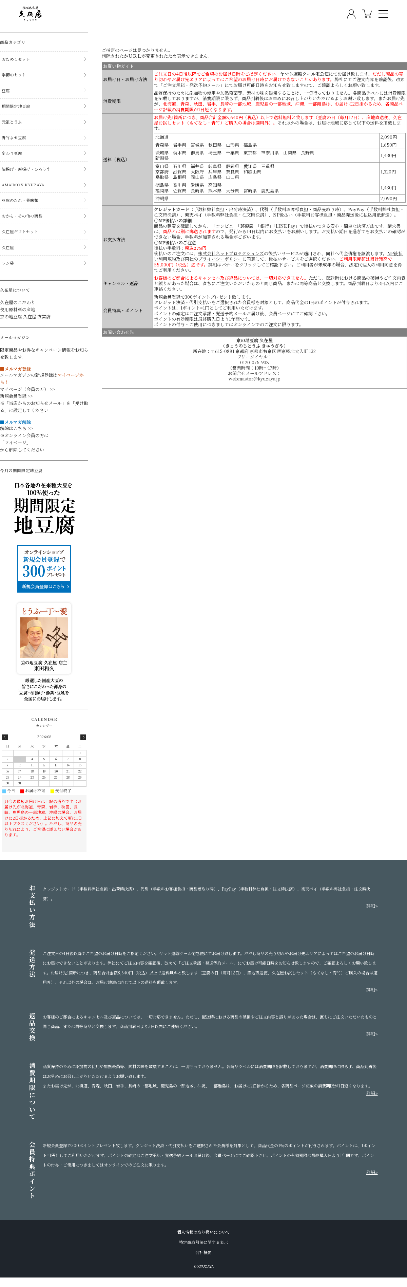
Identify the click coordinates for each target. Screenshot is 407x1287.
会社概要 (203, 1252)
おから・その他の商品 (22, 216)
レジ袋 (8, 263)
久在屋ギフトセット (20, 231)
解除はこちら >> (16, 428)
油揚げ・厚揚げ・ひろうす (26, 169)
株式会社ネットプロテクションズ (231, 253)
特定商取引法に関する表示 (203, 1242)
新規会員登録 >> (16, 396)
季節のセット (14, 74)
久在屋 (8, 247)
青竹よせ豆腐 (14, 137)
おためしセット (16, 59)
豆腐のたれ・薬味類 (20, 200)
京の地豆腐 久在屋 (254, 340)
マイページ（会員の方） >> (27, 389)
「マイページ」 (15, 442)
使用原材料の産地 (17, 309)
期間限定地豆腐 (16, 106)
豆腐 (6, 90)
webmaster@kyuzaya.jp (254, 378)
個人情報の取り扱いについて (203, 1232)
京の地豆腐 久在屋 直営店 (25, 316)
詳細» (372, 905)
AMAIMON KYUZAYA (23, 184)
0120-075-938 (254, 362)
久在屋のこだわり (17, 302)
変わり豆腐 (12, 153)
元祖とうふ (12, 122)
